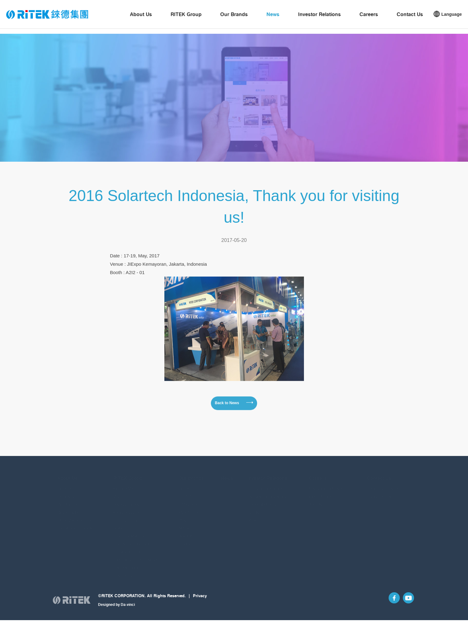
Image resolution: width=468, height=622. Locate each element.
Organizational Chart (75, 517)
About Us (141, 17)
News (272, 17)
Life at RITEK (320, 493)
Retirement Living (128, 564)
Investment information (267, 493)
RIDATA (185, 493)
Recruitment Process (328, 485)
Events (253, 509)
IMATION (186, 533)
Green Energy (125, 517)
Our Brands (234, 17)
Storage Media (126, 485)
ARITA (183, 525)
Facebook (387, 606)
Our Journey (68, 501)
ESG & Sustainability (75, 525)
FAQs (251, 517)
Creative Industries (130, 548)
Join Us (315, 501)
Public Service (125, 572)
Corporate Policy (262, 501)
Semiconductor (126, 509)
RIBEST (185, 517)
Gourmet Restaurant (131, 540)
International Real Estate (135, 556)
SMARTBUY (188, 509)
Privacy (200, 601)
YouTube (406, 606)
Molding (120, 493)
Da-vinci (128, 610)
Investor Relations (319, 17)
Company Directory (384, 485)
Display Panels (126, 501)
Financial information (265, 485)
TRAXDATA (187, 501)
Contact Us (410, 17)
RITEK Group (186, 17)
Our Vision (66, 493)
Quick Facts (67, 509)
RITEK (183, 485)
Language (451, 17)
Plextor (184, 540)
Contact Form (379, 493)
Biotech (120, 525)
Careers (368, 17)
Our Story (65, 485)
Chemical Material (129, 533)
